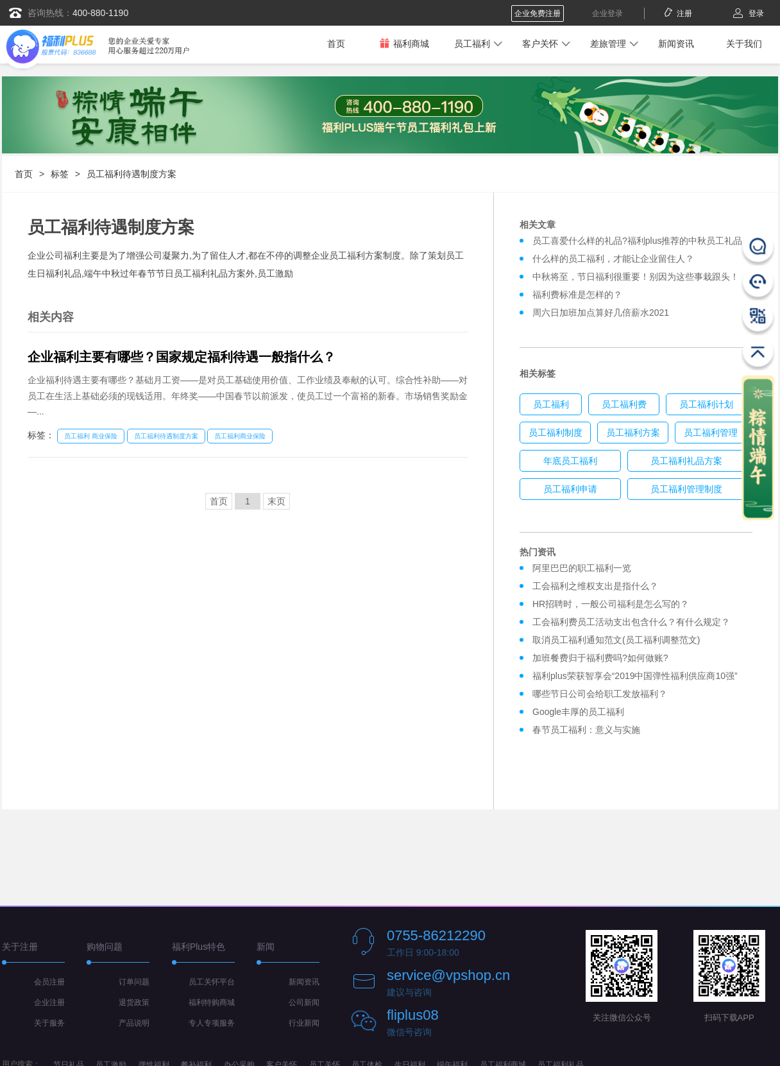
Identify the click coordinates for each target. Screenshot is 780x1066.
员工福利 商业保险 (90, 436)
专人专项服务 (212, 1023)
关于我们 (744, 44)
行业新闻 (304, 1023)
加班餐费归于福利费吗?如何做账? (600, 658)
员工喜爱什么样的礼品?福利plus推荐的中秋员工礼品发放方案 (655, 241)
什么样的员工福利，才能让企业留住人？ (613, 259)
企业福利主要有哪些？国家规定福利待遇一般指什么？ (181, 357)
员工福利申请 (570, 489)
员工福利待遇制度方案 (131, 174)
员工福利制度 (555, 432)
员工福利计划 (706, 404)
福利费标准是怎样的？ (577, 294)
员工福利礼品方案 (686, 461)
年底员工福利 (570, 461)
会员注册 (49, 981)
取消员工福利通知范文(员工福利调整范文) (616, 640)
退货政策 (134, 1002)
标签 (60, 174)
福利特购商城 (212, 1002)
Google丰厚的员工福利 (578, 712)
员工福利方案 (633, 432)
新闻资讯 (676, 44)
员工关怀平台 (212, 981)
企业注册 (49, 1002)
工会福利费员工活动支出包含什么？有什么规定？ (631, 622)
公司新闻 (304, 1002)
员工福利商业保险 (240, 436)
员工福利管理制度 (686, 489)
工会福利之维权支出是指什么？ (595, 586)
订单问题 (134, 981)
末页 (276, 501)
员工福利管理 (711, 432)
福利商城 (404, 43)
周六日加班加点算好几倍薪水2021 (600, 312)
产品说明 (134, 1023)
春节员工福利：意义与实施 (586, 730)
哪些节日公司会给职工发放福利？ (599, 694)
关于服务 (49, 1023)
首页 (336, 44)
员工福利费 (624, 404)
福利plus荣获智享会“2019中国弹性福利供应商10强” (635, 676)
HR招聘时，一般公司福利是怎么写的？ (613, 604)
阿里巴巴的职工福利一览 (581, 568)
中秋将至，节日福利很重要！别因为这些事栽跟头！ (635, 276)
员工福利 (472, 44)
